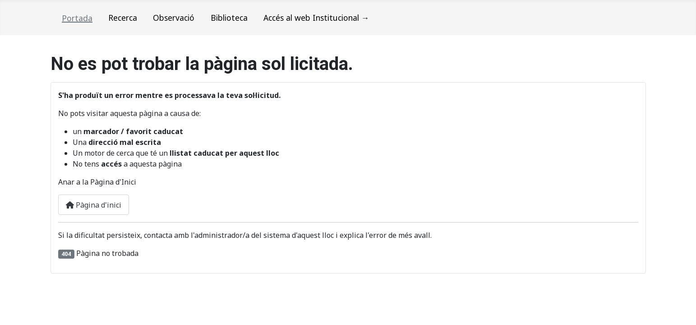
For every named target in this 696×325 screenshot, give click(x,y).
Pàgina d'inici (93, 205)
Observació (173, 17)
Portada (77, 18)
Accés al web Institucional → (316, 17)
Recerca (122, 17)
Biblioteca (229, 17)
